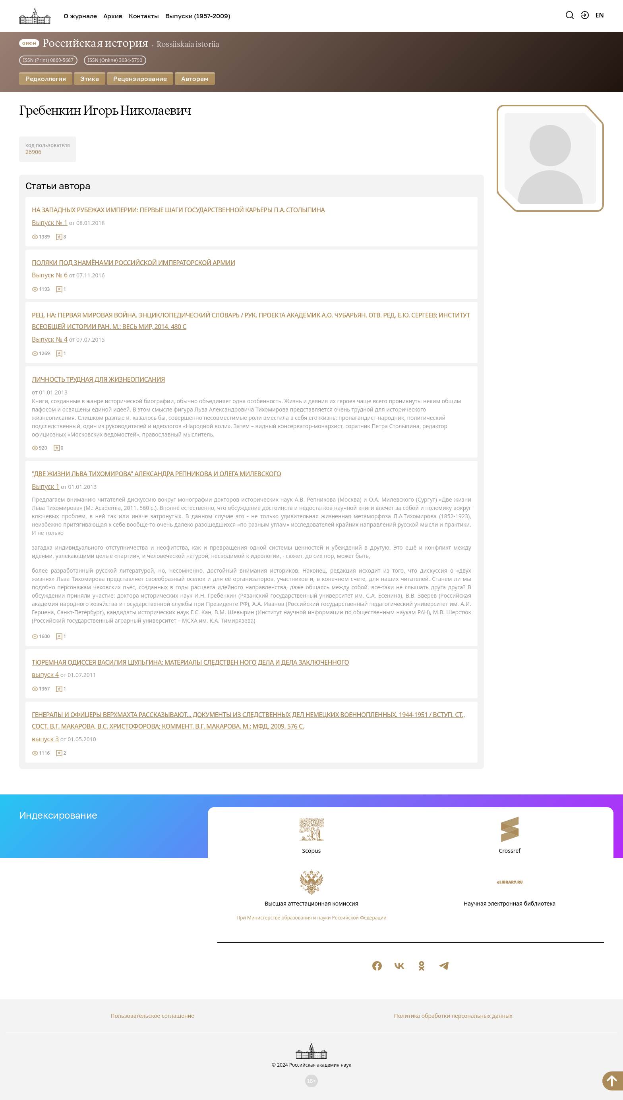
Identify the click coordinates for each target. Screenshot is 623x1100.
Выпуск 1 (46, 486)
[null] (377, 966)
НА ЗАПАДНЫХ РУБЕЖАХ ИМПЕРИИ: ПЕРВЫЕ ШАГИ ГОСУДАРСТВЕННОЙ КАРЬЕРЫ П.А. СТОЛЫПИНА (178, 210)
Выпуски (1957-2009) (197, 16)
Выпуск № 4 (50, 339)
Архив (112, 16)
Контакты (144, 16)
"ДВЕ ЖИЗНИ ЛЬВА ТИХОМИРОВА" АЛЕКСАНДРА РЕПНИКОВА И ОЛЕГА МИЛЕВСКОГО (156, 473)
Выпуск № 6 (50, 275)
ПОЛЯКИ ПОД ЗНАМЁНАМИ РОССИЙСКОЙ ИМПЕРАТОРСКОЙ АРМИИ (133, 262)
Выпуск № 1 (50, 222)
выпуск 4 (45, 674)
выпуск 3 (45, 739)
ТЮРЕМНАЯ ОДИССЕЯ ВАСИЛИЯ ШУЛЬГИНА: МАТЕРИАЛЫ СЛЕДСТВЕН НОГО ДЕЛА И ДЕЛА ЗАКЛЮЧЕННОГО (190, 662)
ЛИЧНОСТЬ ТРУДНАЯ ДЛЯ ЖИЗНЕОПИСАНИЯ (98, 379)
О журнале (80, 16)
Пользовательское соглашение (152, 1015)
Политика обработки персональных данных (453, 1015)
